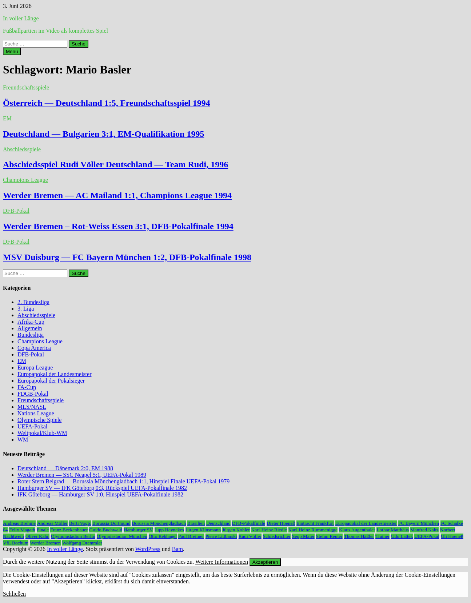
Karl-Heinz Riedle (269, 529)
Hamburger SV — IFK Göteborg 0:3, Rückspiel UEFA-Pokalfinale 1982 (102, 488)
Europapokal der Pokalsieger (51, 381)
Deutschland (218, 523)
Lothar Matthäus (392, 529)
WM (22, 439)
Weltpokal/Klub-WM (42, 433)
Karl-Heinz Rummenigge (313, 529)
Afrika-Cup (30, 322)
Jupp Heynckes (169, 529)
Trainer (382, 536)
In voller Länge (21, 18)
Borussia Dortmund (111, 523)
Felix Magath (22, 529)
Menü (12, 51)
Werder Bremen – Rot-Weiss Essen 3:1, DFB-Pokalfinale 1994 (118, 226)
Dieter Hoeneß (281, 523)
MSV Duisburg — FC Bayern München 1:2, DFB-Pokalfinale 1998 (127, 257)
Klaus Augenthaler (357, 529)
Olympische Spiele (39, 420)
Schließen (14, 594)
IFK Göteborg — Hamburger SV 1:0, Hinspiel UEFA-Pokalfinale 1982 (100, 494)
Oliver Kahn (37, 536)
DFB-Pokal (16, 211)
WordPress (147, 549)
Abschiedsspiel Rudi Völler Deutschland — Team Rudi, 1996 (115, 164)
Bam (177, 549)
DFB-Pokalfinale (248, 523)
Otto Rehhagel (163, 536)
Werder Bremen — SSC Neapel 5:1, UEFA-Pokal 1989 (81, 475)
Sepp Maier (303, 536)
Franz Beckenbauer (69, 529)
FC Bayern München (418, 523)
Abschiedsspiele (22, 149)
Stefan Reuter (329, 536)
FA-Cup (26, 387)
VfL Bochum (15, 543)
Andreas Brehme (19, 523)
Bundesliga (30, 335)
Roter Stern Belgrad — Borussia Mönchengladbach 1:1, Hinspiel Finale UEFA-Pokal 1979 (123, 481)
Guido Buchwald (105, 529)
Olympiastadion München (122, 536)
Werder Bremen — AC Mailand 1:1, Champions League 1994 (117, 195)
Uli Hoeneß (452, 536)
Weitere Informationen (221, 562)
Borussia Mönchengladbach (159, 523)
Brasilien (196, 523)
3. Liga (25, 309)
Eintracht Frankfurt (315, 523)
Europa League (35, 367)
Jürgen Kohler (236, 529)
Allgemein (29, 328)
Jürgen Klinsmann (203, 529)
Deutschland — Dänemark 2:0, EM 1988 (65, 468)
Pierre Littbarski (221, 536)
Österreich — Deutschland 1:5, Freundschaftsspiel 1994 (106, 103)
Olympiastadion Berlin (73, 536)
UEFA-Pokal (32, 426)
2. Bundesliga (33, 302)
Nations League (35, 413)
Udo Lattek (402, 536)
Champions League (25, 180)
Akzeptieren (265, 562)
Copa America (34, 348)
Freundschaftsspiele (26, 87)
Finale (43, 529)
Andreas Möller (52, 523)
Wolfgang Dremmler (82, 543)
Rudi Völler (250, 536)
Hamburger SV (138, 529)
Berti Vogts (80, 523)
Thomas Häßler (359, 536)
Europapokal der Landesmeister (54, 374)
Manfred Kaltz (424, 529)
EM (7, 118)
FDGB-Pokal (32, 394)
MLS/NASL (31, 407)
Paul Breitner (191, 536)
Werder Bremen (45, 543)
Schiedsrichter (277, 536)
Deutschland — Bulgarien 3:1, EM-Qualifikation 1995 (103, 134)
